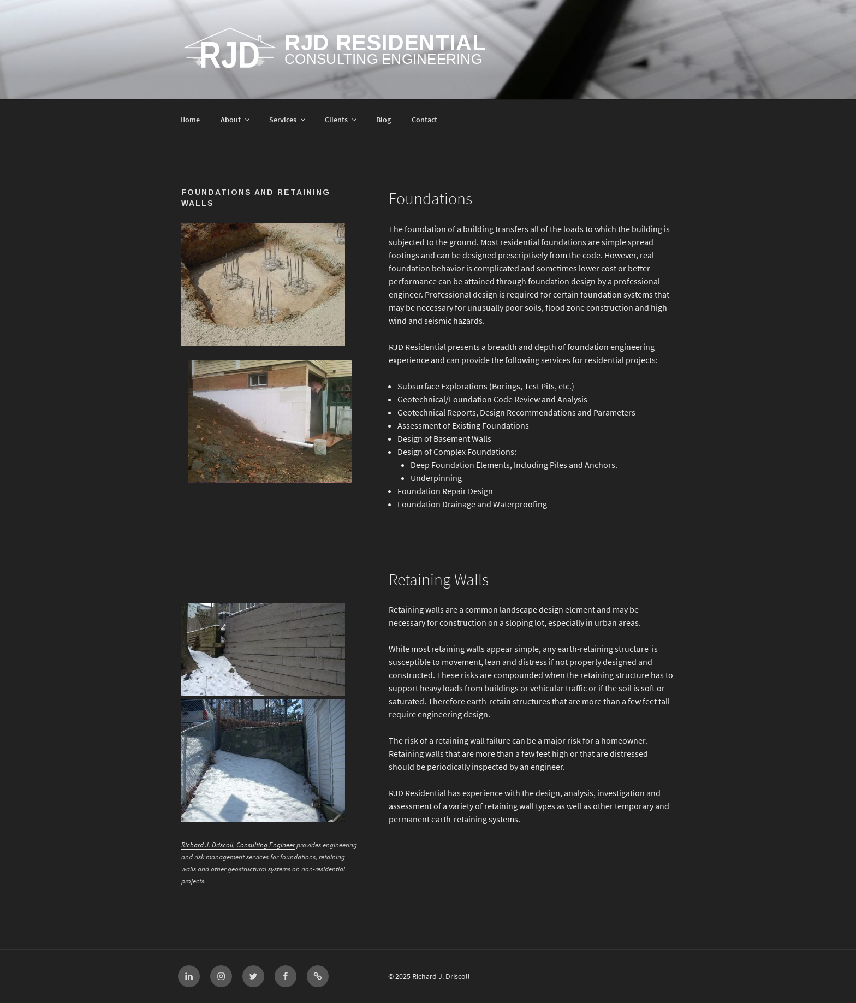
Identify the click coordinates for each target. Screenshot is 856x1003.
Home (190, 120)
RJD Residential (385, 42)
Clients (341, 120)
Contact (424, 120)
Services (288, 120)
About (236, 120)
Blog (383, 120)
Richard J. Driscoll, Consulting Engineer (238, 845)
